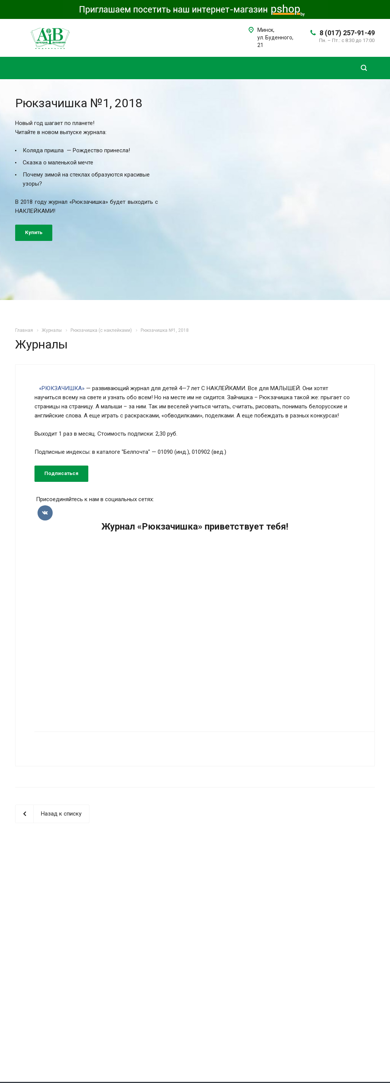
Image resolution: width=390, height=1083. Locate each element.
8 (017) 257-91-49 (347, 33)
